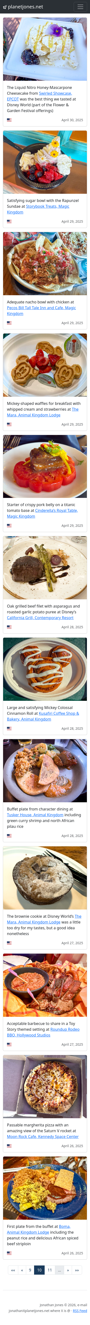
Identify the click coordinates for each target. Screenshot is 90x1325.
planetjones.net (23, 6)
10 (39, 1270)
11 (50, 1270)
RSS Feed (80, 1310)
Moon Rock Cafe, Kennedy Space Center (43, 1136)
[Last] (77, 1270)
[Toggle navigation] (80, 7)
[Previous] (22, 1270)
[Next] (68, 1270)
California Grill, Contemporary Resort (40, 617)
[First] (13, 1270)
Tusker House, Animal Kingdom (35, 814)
